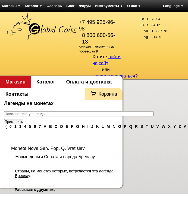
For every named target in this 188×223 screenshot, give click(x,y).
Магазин (11, 6)
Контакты (17, 94)
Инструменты (109, 6)
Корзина (107, 94)
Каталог (33, 6)
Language (173, 6)
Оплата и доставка (89, 82)
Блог (70, 6)
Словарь (54, 6)
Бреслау (22, 176)
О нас (134, 6)
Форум (85, 6)
